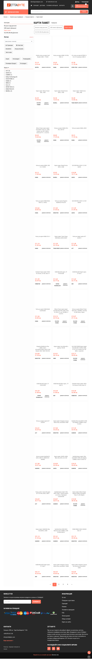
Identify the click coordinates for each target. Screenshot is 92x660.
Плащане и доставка (68, 602)
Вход (77, 2)
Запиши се (36, 603)
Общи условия (66, 620)
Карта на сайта (66, 623)
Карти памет (7, 30)
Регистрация (85, 2)
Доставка (42, 5)
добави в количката (44, 63)
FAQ (63, 614)
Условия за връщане (52, 5)
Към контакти (8, 642)
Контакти (62, 5)
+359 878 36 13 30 (51, 2)
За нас (64, 599)
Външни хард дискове (10, 25)
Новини (64, 608)
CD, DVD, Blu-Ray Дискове (11, 32)
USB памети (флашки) (10, 27)
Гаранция (36, 5)
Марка (6, 71)
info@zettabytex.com (37, 2)
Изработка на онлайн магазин (42, 656)
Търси (84, 11)
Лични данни (66, 617)
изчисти (26, 36)
